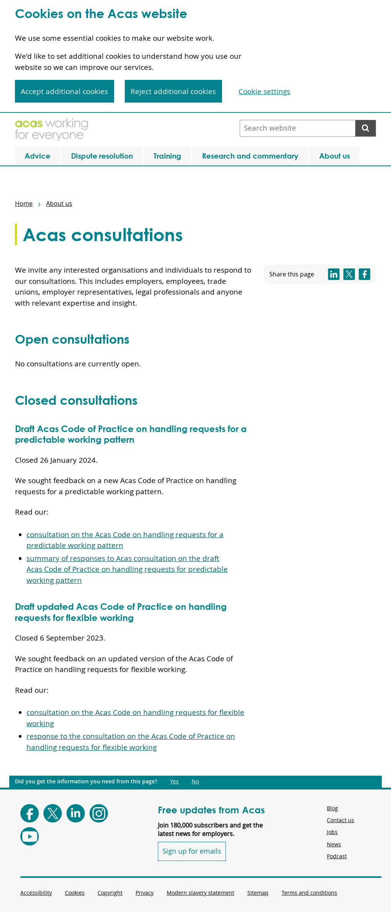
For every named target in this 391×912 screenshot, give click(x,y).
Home (24, 203)
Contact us (340, 820)
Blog (332, 808)
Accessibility (36, 892)
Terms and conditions (309, 892)
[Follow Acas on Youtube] (29, 836)
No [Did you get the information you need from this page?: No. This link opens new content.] (195, 781)
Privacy (145, 892)
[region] (195, 56)
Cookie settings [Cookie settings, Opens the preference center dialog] (264, 91)
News (334, 844)
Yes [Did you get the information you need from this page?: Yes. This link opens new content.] (174, 781)
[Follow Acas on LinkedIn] (75, 813)
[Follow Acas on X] (52, 813)
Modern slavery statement (200, 892)
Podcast (337, 856)
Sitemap (257, 892)
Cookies (74, 892)
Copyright (110, 892)
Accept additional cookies (64, 91)
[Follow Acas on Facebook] (29, 813)
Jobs (332, 832)
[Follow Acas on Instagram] (98, 813)
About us (59, 203)
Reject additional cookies (173, 91)
